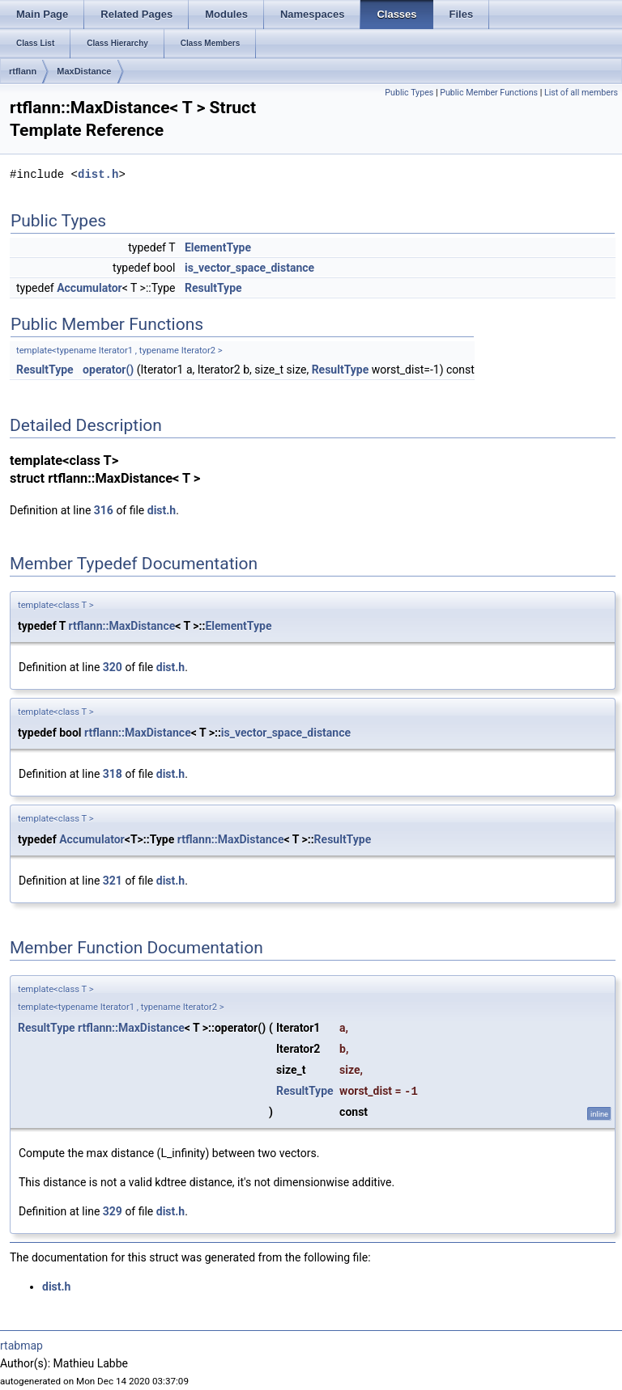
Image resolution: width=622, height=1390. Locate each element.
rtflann (22, 71)
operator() (108, 369)
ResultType (213, 287)
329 (112, 1211)
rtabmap (21, 1345)
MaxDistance (84, 71)
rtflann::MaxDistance (122, 625)
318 (112, 773)
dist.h (98, 174)
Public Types (409, 92)
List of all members (581, 92)
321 (112, 880)
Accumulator (89, 287)
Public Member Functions (489, 92)
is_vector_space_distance (249, 267)
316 (103, 510)
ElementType (218, 247)
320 (112, 667)
